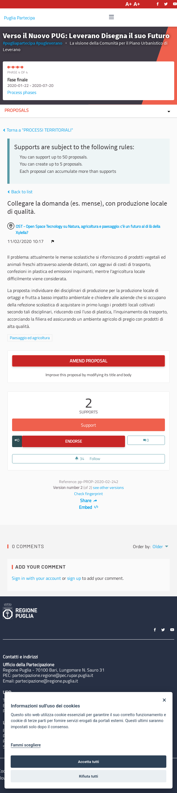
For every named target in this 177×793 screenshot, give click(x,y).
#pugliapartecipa (19, 43)
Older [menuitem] (158, 546)
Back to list (20, 191)
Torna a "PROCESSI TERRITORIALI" (38, 130)
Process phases (21, 92)
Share (88, 500)
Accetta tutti (88, 761)
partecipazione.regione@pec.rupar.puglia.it (52, 675)
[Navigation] (111, 17)
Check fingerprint (88, 494)
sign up (74, 578)
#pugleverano (49, 43)
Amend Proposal (88, 360)
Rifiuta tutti (88, 776)
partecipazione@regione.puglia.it (46, 680)
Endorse (95, 441)
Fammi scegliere (26, 745)
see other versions (108, 487)
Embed (88, 507)
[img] (111, 17)
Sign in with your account (36, 578)
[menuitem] (160, 546)
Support (123, 425)
